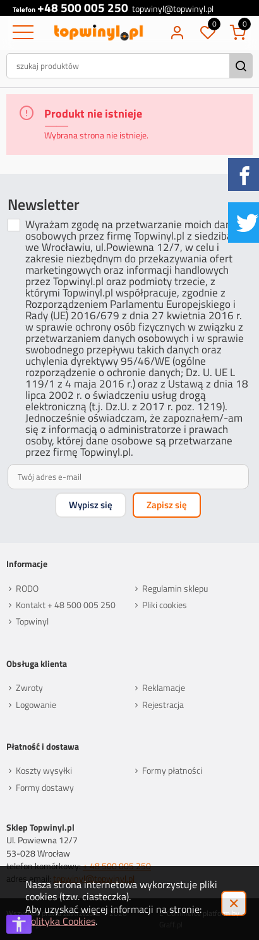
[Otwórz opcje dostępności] (19, 924)
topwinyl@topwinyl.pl (173, 9)
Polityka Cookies (60, 921)
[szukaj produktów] (119, 65)
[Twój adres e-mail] (128, 476)
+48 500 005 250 (82, 8)
